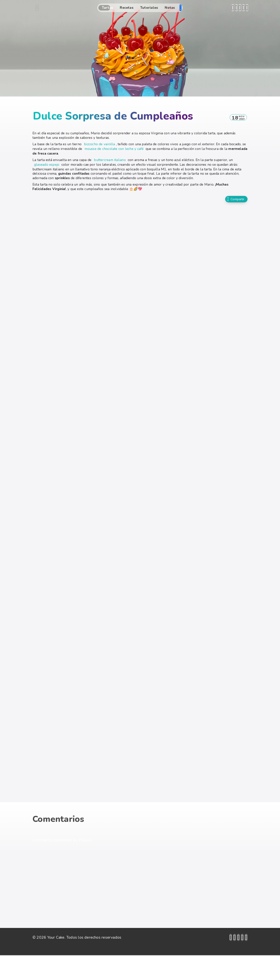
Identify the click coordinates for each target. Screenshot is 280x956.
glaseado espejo (46, 164)
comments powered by (62, 841)
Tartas (107, 7)
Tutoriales (149, 7)
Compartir (234, 200)
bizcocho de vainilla (99, 144)
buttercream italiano (110, 160)
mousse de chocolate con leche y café (114, 148)
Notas (170, 7)
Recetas (126, 7)
